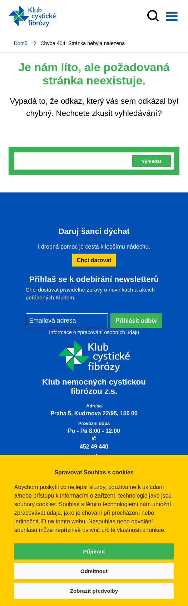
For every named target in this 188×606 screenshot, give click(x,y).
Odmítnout (94, 571)
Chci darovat (94, 260)
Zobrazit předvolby (94, 591)
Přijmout (94, 551)
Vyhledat (151, 161)
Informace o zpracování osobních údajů (94, 332)
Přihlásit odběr (136, 320)
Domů (20, 43)
